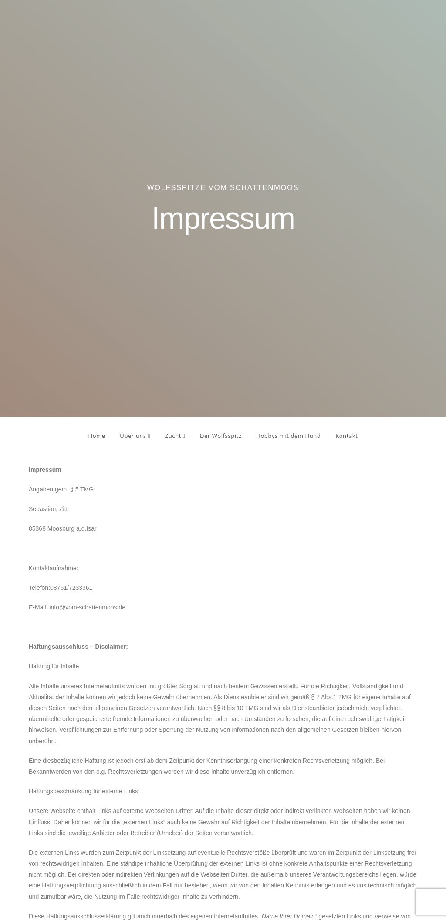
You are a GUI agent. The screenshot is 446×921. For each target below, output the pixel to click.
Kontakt (346, 436)
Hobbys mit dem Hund (288, 436)
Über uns (135, 436)
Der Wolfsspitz (221, 436)
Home (96, 436)
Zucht (175, 436)
